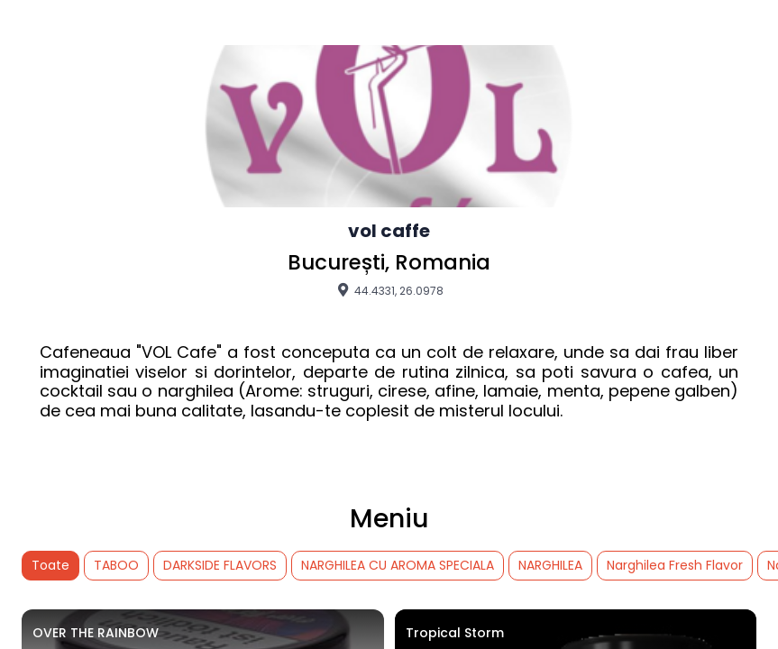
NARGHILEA (550, 565)
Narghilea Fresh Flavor (675, 565)
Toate (50, 565)
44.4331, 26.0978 (389, 290)
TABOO (116, 565)
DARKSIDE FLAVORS (220, 565)
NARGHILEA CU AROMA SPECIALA (397, 565)
